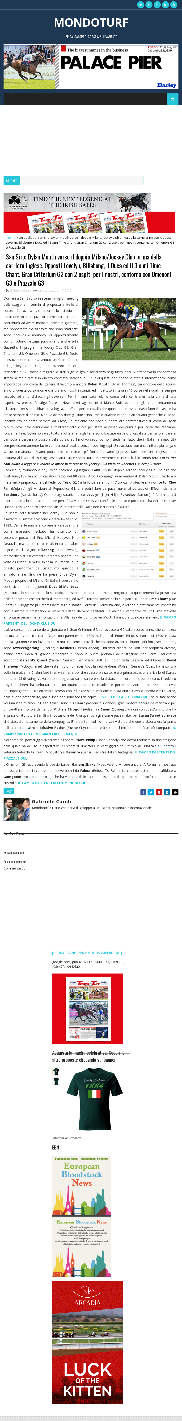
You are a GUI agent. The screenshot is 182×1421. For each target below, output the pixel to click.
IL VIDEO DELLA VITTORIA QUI (122, 703)
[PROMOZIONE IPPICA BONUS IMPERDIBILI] (87, 957)
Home (11, 237)
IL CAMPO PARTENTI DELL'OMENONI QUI (51, 788)
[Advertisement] (91, 141)
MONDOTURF (91, 22)
